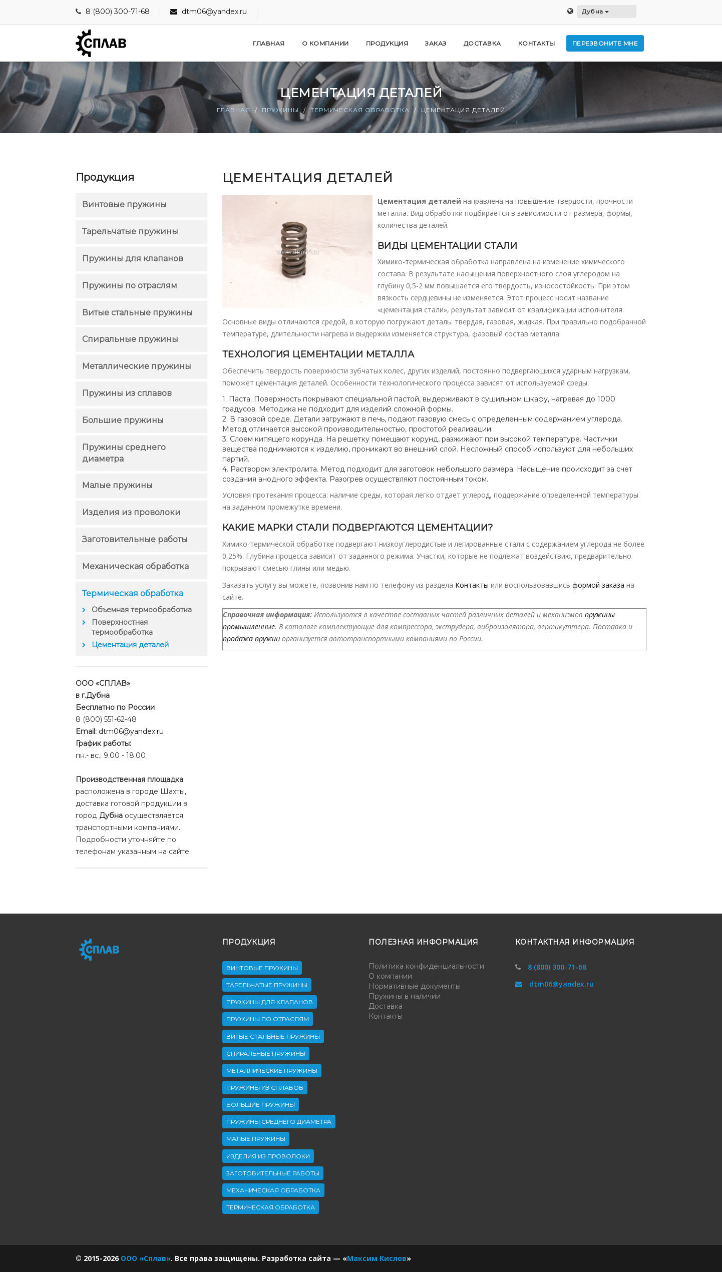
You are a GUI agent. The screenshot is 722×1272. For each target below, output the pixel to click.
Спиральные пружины (130, 339)
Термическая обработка (360, 110)
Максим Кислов (377, 1258)
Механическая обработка (135, 566)
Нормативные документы (415, 986)
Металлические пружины (136, 366)
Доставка (386, 1006)
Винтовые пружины (124, 204)
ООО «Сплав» (146, 1258)
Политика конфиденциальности (426, 966)
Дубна (595, 11)
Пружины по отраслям (129, 285)
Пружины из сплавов (127, 393)
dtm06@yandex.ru (208, 11)
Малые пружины (117, 485)
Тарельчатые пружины (130, 231)
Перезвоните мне (605, 43)
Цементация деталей (130, 644)
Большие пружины (123, 420)
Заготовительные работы (135, 539)
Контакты (472, 585)
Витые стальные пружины (137, 312)
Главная (233, 110)
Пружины (280, 110)
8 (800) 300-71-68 (118, 11)
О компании (390, 976)
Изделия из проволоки (131, 512)
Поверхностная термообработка (122, 627)
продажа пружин (251, 638)
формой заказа (598, 585)
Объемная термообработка (142, 609)
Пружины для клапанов (132, 258)
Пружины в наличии (405, 996)
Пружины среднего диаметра (278, 1121)
